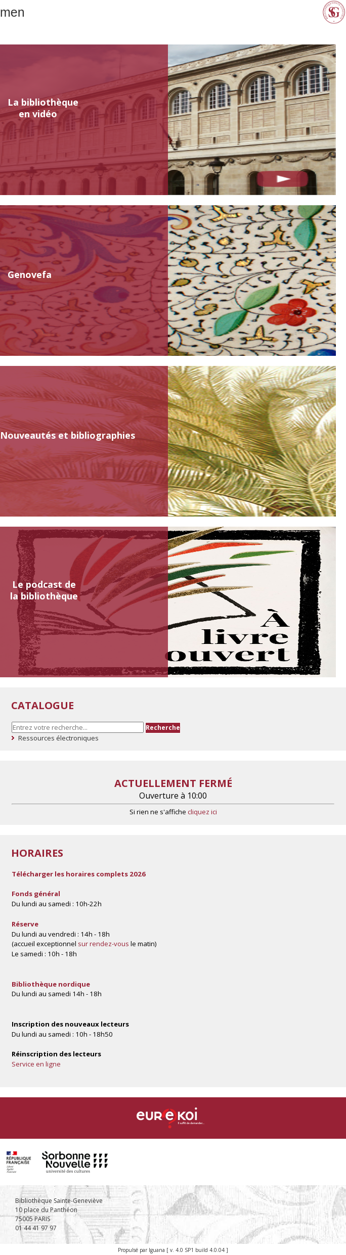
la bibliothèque (44, 596)
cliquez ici (202, 811)
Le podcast (37, 584)
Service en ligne (36, 1063)
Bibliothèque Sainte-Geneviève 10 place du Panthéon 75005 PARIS (59, 1209)
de (70, 584)
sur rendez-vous (103, 943)
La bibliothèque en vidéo (43, 108)
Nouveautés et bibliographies (67, 435)
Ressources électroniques (58, 737)
